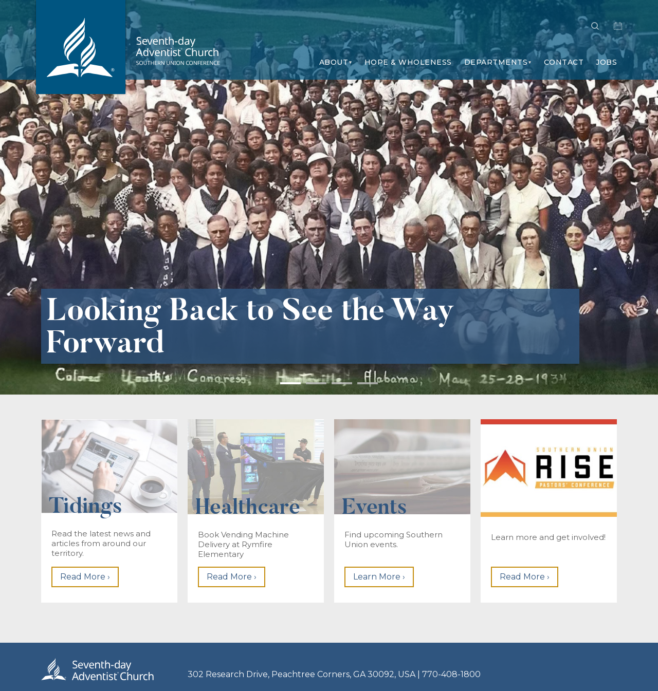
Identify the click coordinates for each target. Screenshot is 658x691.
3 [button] (342, 383)
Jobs (606, 62)
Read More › (85, 577)
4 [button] (367, 383)
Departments (496, 62)
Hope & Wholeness (408, 62)
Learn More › (379, 577)
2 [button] (316, 383)
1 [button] (290, 383)
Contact (564, 62)
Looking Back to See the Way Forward (250, 326)
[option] (329, 197)
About (334, 62)
